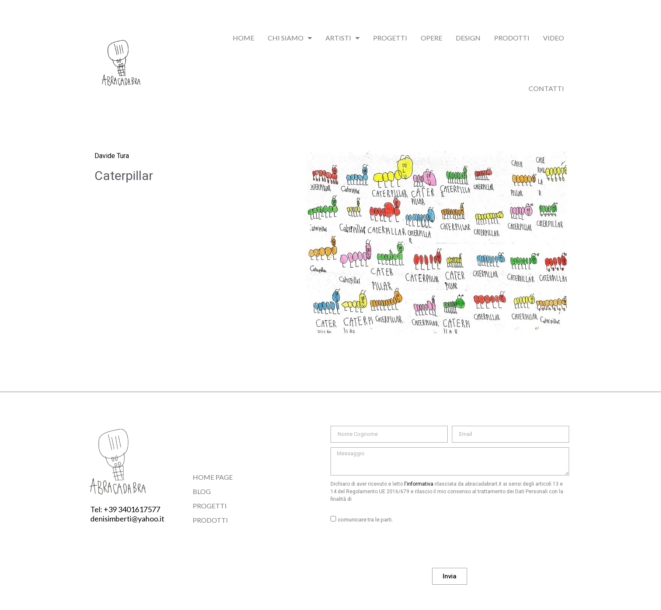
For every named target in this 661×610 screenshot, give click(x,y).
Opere (431, 38)
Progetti (390, 38)
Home (243, 38)
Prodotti (511, 38)
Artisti (342, 38)
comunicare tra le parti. (365, 519)
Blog (202, 491)
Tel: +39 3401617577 (125, 509)
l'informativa (418, 484)
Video (553, 38)
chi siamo (290, 38)
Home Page (213, 477)
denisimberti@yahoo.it (127, 518)
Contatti (546, 88)
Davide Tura (111, 156)
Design (468, 38)
